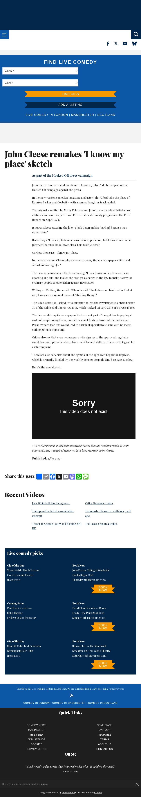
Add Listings (36, 727)
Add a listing (70, 92)
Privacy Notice (36, 737)
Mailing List (36, 717)
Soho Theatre (15, 601)
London (61, 102)
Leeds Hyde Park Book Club (88, 601)
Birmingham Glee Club (20, 639)
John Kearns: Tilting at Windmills (90, 558)
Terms (104, 727)
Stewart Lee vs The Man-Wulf (89, 634)
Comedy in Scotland (103, 691)
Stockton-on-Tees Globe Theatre (91, 639)
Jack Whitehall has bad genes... (51, 491)
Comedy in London (36, 691)
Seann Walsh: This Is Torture (23, 558)
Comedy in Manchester (69, 691)
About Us (104, 732)
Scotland (106, 102)
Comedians (104, 713)
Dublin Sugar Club (82, 563)
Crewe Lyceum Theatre (20, 563)
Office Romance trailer (99, 491)
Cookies (36, 732)
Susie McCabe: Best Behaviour (24, 634)
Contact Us (104, 737)
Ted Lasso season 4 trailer (101, 512)
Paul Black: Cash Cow (19, 596)
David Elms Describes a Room (89, 596)
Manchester (82, 102)
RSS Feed (36, 722)
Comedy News (36, 713)
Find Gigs (70, 82)
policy (44, 783)
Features (104, 722)
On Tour (105, 717)
